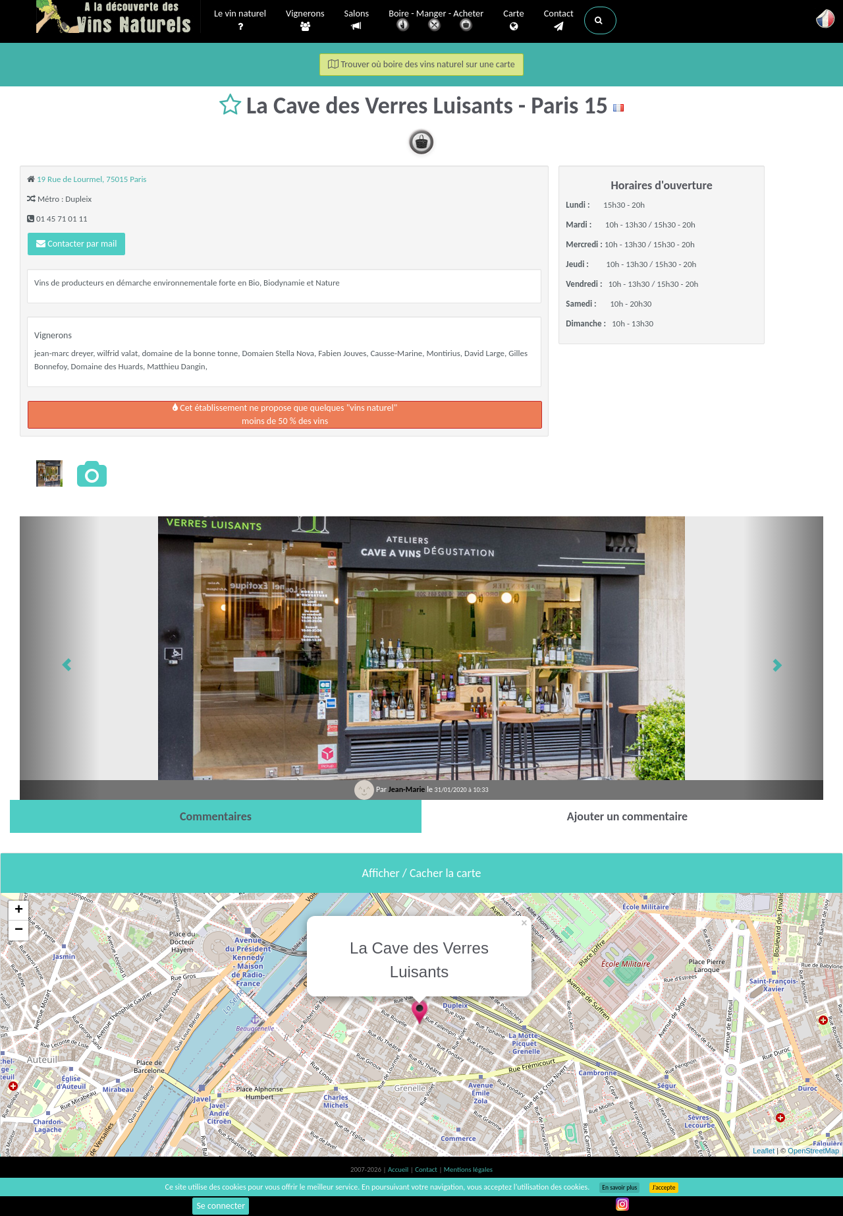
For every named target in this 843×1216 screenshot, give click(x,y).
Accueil (399, 1169)
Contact (559, 20)
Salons (356, 20)
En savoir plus (619, 1188)
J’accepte (663, 1188)
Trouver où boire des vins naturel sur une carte (421, 64)
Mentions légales (468, 1169)
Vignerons (305, 20)
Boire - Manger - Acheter (436, 21)
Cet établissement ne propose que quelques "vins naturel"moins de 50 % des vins (285, 414)
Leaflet (764, 1151)
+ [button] (18, 911)
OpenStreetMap (813, 1151)
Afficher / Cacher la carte (421, 873)
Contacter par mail (76, 243)
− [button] (18, 930)
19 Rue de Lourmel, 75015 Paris (92, 179)
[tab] (216, 816)
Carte (513, 20)
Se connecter (220, 1205)
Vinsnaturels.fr (118, 17)
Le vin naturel (240, 20)
